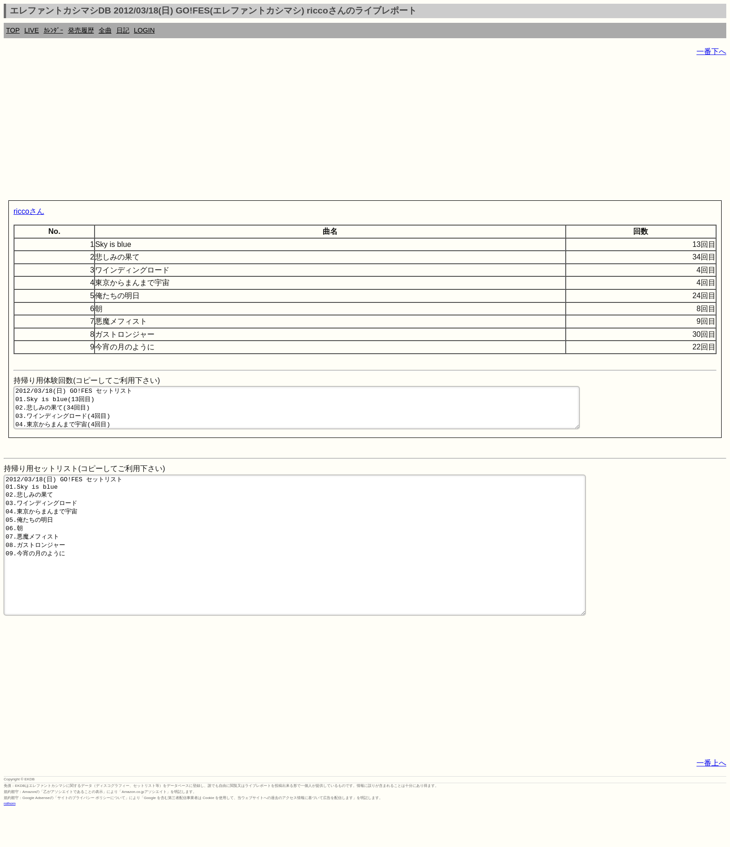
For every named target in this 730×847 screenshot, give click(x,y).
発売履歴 (81, 30)
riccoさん (29, 211)
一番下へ (711, 51)
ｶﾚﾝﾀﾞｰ (53, 30)
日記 (122, 30)
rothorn (9, 840)
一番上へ (711, 799)
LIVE (31, 30)
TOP (13, 30)
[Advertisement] (283, 130)
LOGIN (144, 30)
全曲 (105, 30)
